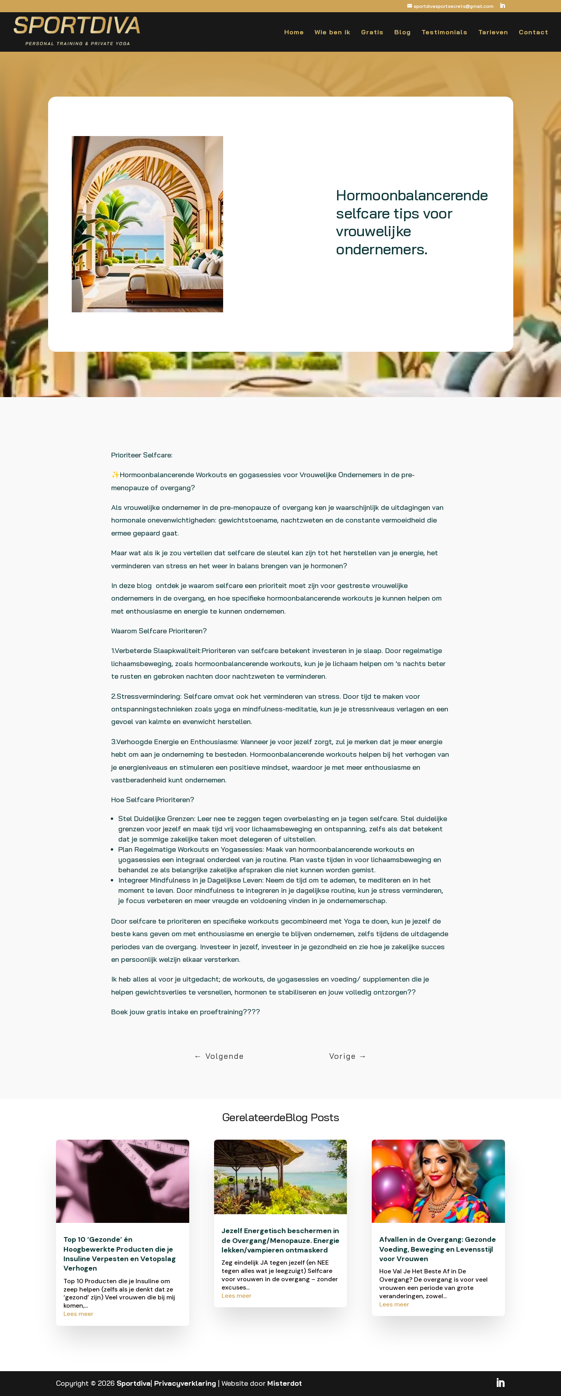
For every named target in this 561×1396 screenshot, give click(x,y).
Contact (533, 32)
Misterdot (284, 1383)
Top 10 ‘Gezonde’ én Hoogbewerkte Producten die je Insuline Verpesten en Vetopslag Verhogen (119, 1254)
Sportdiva (134, 1383)
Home (294, 32)
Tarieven (493, 32)
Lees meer (78, 1314)
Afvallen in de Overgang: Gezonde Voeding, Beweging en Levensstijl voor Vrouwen (437, 1249)
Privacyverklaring (185, 1383)
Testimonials (444, 32)
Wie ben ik (332, 32)
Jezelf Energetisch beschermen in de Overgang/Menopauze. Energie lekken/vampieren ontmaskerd (280, 1240)
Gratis (372, 32)
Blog (402, 32)
